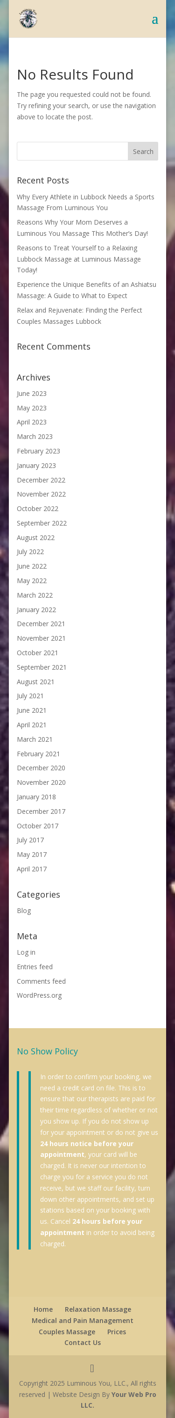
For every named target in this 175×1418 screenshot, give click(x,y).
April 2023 (32, 421)
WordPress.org (39, 995)
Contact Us (82, 1342)
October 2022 (37, 508)
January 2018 (36, 796)
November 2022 (41, 494)
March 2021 (35, 739)
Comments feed (41, 981)
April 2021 (32, 724)
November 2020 (41, 782)
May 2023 (32, 407)
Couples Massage (67, 1331)
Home (43, 1309)
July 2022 (30, 551)
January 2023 (36, 465)
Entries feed (35, 966)
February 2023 (38, 450)
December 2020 (41, 767)
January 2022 (36, 609)
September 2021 (42, 667)
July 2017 (30, 839)
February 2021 (38, 753)
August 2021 (36, 681)
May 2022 (32, 580)
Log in (26, 952)
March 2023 (35, 436)
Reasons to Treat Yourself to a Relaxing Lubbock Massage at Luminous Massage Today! (79, 259)
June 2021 (32, 710)
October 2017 (37, 825)
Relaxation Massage (98, 1309)
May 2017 (32, 854)
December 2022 (41, 479)
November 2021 (41, 638)
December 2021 (41, 623)
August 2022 (36, 537)
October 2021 (37, 652)
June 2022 (32, 566)
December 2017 (41, 811)
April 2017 (32, 868)
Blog (24, 910)
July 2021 (30, 695)
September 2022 (42, 523)
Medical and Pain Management (82, 1320)
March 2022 (35, 595)
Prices (116, 1331)
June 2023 (32, 393)
